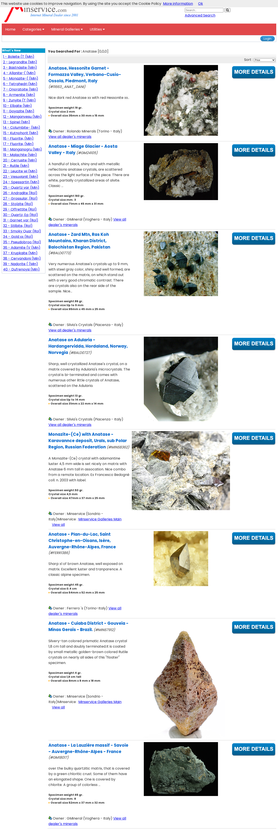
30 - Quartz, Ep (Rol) (20, 214)
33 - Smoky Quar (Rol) (22, 231)
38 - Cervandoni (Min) (22, 258)
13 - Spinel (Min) (16, 122)
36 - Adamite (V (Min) (21, 247)
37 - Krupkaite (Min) (20, 253)
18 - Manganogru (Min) (22, 149)
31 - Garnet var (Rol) (20, 220)
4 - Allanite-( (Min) (19, 72)
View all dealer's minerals (69, 136)
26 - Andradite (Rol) (20, 193)
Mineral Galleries (67, 29)
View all (58, 524)
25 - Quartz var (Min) (21, 187)
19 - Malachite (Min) (20, 154)
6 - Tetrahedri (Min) (20, 83)
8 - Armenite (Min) (19, 94)
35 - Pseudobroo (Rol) (22, 242)
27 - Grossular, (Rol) (20, 198)
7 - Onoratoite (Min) (20, 89)
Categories (33, 29)
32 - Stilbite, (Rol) (18, 225)
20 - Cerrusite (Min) (20, 160)
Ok (200, 3)
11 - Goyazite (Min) (18, 111)
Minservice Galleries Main (100, 519)
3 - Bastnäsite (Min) (20, 67)
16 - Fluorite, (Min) (18, 138)
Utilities (97, 29)
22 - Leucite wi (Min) (20, 171)
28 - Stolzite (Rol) (18, 203)
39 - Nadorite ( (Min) (20, 263)
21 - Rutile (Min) (16, 165)
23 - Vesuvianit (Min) (20, 176)
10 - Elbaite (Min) (17, 105)
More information (178, 3)
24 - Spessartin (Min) (21, 182)
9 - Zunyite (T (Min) (19, 100)
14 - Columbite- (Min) (21, 127)
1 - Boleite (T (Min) (18, 56)
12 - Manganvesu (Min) (22, 116)
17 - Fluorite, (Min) (18, 143)
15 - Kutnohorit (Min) (20, 133)
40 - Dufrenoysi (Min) (21, 269)
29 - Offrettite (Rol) (20, 209)
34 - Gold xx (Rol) (18, 236)
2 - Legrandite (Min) (20, 62)
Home (10, 29)
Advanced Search (200, 15)
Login (267, 38)
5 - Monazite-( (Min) (20, 78)
